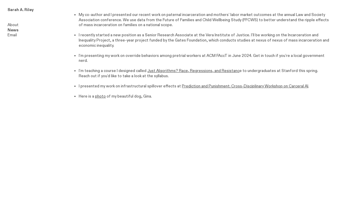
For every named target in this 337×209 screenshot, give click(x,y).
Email (12, 35)
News (13, 30)
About (13, 25)
